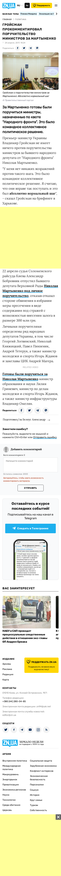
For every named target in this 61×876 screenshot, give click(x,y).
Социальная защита (41, 760)
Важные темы (10, 14)
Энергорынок (9, 779)
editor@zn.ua (9, 715)
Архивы (6, 664)
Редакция (7, 674)
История (34, 795)
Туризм (34, 805)
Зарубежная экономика (43, 765)
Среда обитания (11, 805)
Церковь (7, 810)
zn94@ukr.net (43, 706)
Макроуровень (10, 774)
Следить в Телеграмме (30, 528)
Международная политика (11, 767)
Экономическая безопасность (39, 778)
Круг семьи (36, 800)
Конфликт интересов (41, 771)
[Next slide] (56, 14)
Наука (5, 794)
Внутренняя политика (14, 760)
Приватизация (10, 784)
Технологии (9, 800)
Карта (5, 679)
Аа (27, 5)
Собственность (38, 810)
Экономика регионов (14, 789)
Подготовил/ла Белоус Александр (24, 419)
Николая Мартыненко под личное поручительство (30, 291)
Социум (34, 789)
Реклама (7, 669)
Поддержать (41, 5)
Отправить (30, 488)
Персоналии (37, 784)
